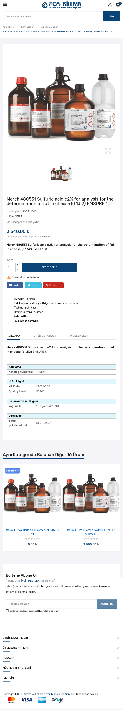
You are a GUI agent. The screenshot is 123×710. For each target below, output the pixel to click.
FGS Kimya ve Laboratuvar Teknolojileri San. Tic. (46, 694)
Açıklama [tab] (13, 335)
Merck (18, 216)
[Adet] (11, 267)
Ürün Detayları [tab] (45, 335)
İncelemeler (79, 335)
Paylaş (17, 285)
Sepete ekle (49, 267)
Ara (112, 16)
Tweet (35, 285)
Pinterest (55, 285)
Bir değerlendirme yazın (25, 222)
